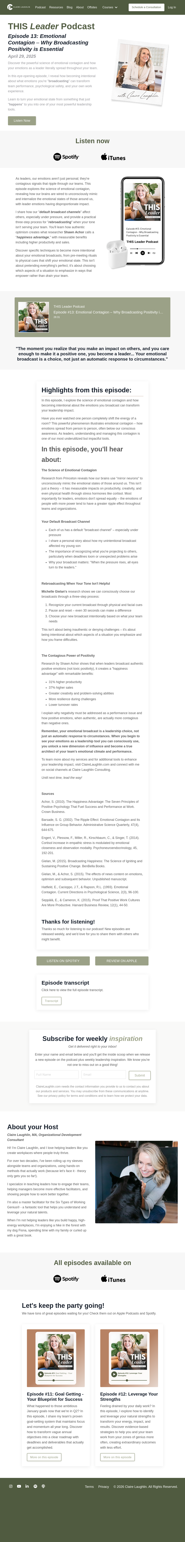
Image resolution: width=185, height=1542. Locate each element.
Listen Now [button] (22, 127)
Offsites (92, 7)
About (80, 7)
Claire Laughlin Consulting (92, 797)
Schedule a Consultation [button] (146, 7)
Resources (56, 7)
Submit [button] (139, 1112)
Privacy (103, 1533)
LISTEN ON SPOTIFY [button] (63, 997)
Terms (89, 1533)
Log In (172, 7)
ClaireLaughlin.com (97, 792)
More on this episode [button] (45, 1503)
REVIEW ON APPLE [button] (122, 997)
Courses (109, 7)
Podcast (40, 7)
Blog (69, 7)
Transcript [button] (52, 1037)
